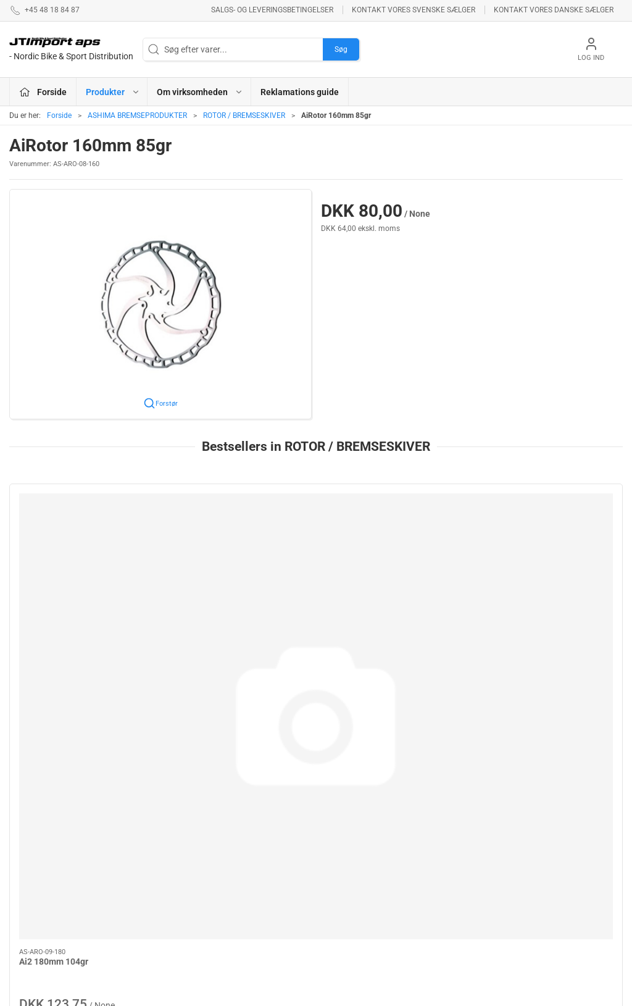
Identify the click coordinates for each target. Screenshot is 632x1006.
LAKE (232, 846)
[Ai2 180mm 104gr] (82, 540)
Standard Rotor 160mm (221, 611)
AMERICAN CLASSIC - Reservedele (364, 892)
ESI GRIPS (342, 815)
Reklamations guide (299, 92)
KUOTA (235, 929)
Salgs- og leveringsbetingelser (272, 10)
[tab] (308, 716)
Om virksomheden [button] (200, 92)
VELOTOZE (344, 916)
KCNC (233, 911)
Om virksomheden (467, 815)
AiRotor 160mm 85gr (527, 611)
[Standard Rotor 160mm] (238, 540)
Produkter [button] (113, 92)
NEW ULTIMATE (352, 833)
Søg (341, 49)
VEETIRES (241, 894)
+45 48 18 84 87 (40, 863)
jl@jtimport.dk (36, 876)
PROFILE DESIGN (356, 868)
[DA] (71, 49)
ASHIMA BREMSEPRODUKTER (137, 115)
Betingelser (454, 833)
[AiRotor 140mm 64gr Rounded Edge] (394, 540)
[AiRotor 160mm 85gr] (550, 540)
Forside (59, 115)
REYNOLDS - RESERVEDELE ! (252, 869)
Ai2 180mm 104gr (53, 611)
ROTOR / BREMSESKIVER (244, 115)
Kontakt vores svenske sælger (413, 10)
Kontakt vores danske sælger (553, 10)
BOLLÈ (336, 850)
